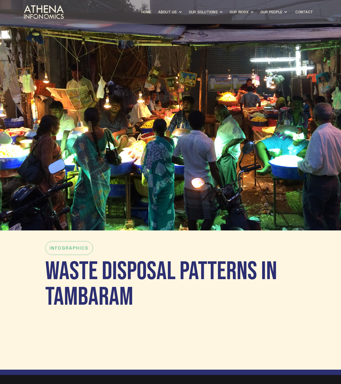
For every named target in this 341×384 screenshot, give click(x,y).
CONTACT (304, 12)
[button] (171, 12)
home (146, 12)
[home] (44, 12)
